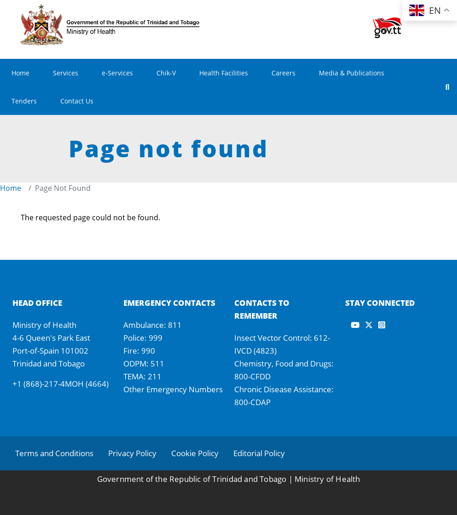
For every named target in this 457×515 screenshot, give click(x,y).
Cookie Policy (195, 453)
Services (65, 73)
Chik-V (166, 73)
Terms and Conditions (54, 453)
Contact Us (76, 101)
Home (20, 73)
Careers (283, 73)
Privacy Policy (132, 453)
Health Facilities (223, 73)
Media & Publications (351, 73)
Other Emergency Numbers (173, 389)
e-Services (117, 73)
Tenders (24, 101)
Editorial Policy (259, 453)
